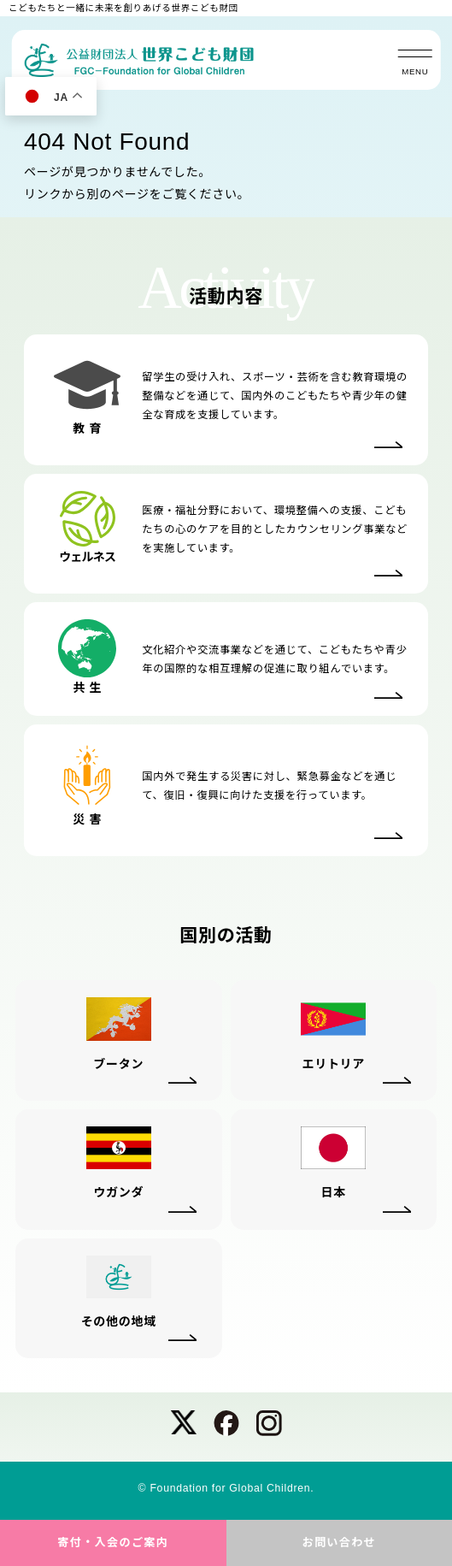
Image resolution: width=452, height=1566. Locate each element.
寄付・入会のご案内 (112, 1542)
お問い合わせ (339, 1542)
